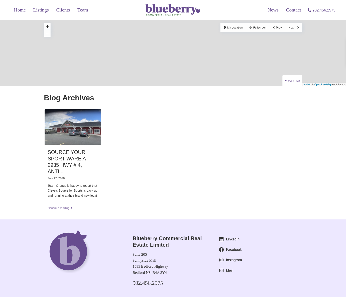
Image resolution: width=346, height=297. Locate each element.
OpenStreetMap (323, 84)
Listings (41, 10)
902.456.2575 (323, 10)
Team (82, 10)
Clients (63, 10)
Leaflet (304, 84)
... (49, 200)
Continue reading (60, 208)
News (272, 10)
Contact (293, 10)
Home (20, 10)
